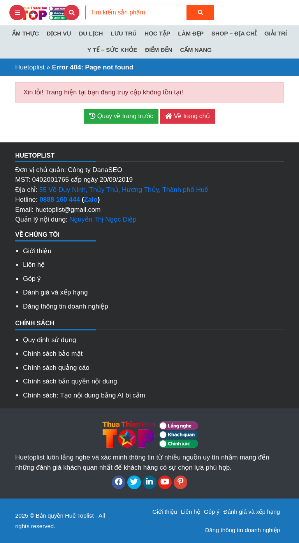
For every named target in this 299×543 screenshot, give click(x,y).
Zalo (91, 199)
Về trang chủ (187, 116)
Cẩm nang (195, 49)
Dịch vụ (59, 33)
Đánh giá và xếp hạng (55, 292)
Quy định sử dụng (49, 340)
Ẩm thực (25, 33)
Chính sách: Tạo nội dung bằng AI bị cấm (84, 395)
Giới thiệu (37, 251)
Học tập (157, 33)
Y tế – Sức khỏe (112, 49)
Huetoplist (30, 67)
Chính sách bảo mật (53, 353)
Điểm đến (158, 49)
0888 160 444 (59, 199)
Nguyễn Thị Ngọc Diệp (103, 219)
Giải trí (275, 33)
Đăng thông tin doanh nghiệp (65, 306)
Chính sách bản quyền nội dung (70, 381)
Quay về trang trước (121, 116)
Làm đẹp (191, 33)
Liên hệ (34, 264)
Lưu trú (124, 33)
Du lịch (91, 33)
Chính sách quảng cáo (56, 367)
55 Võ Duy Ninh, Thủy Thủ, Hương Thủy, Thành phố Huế (123, 189)
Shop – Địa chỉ (234, 33)
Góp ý (31, 278)
